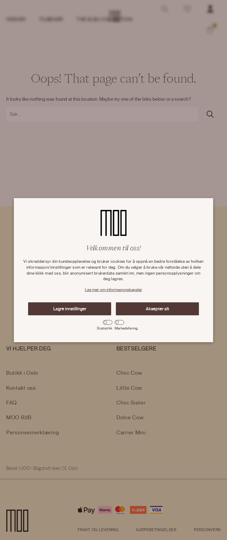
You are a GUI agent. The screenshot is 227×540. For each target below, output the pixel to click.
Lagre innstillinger (69, 308)
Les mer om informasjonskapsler (113, 290)
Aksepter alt (157, 308)
